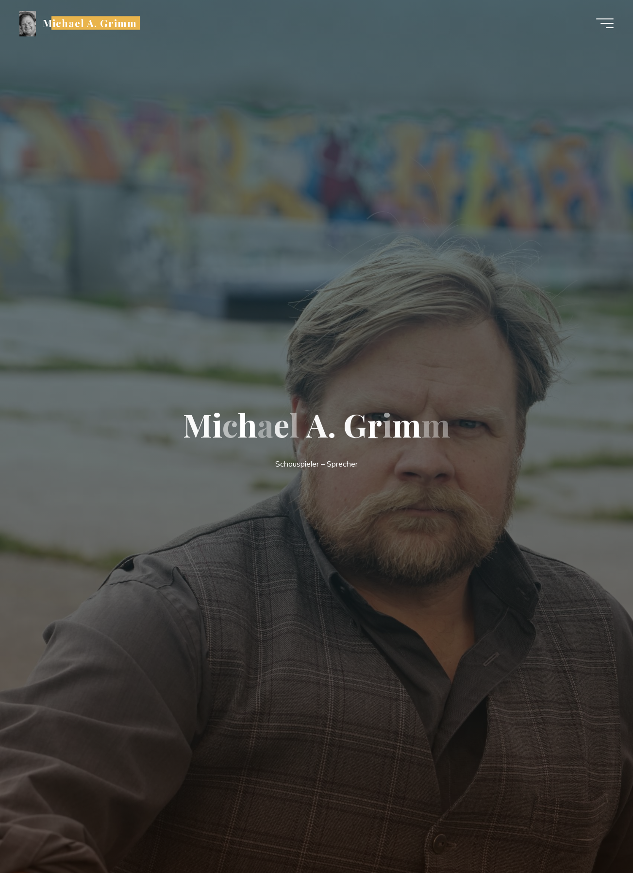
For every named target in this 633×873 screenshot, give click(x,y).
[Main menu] (605, 23)
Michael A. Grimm (90, 23)
